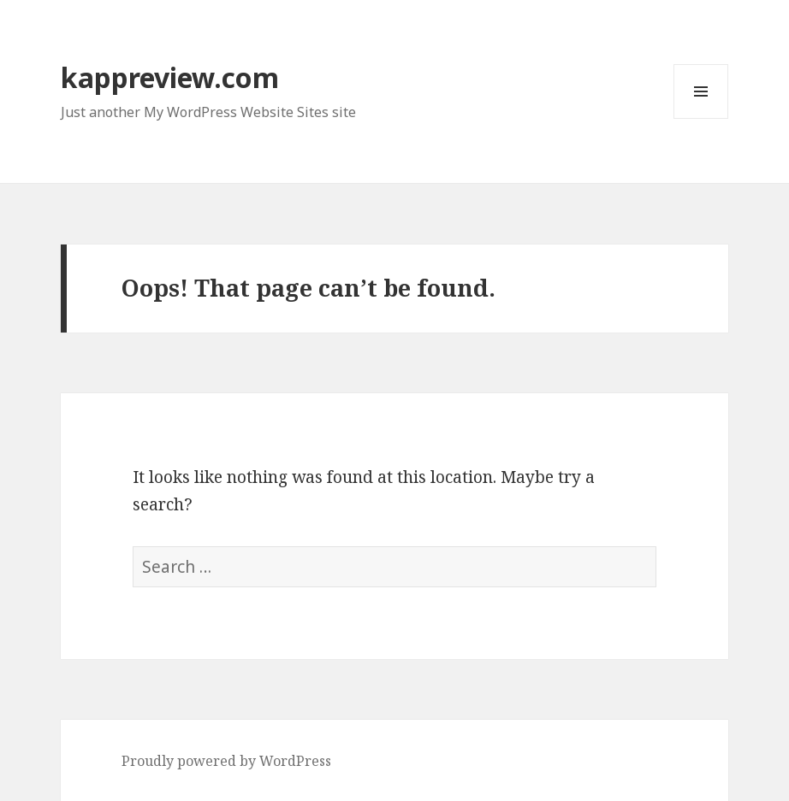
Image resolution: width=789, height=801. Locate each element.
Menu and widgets (701, 118)
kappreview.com (170, 77)
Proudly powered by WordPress (226, 760)
